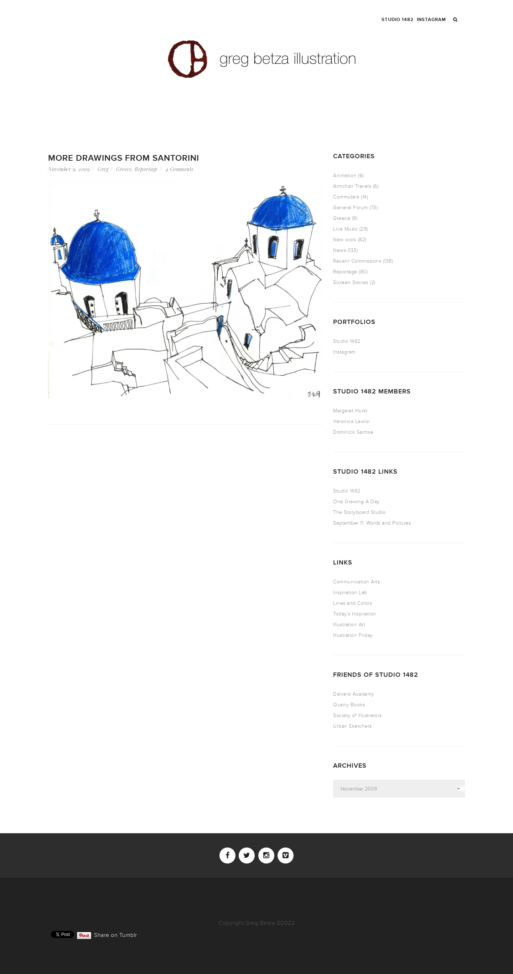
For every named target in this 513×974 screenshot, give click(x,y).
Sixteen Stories (350, 282)
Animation (345, 175)
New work (344, 240)
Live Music (345, 229)
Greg (103, 169)
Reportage (146, 169)
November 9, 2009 (69, 169)
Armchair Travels (352, 186)
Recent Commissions (357, 261)
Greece (123, 169)
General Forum (350, 208)
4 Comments (179, 169)
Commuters (346, 197)
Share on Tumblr (115, 934)
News (339, 250)
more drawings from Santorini (123, 158)
